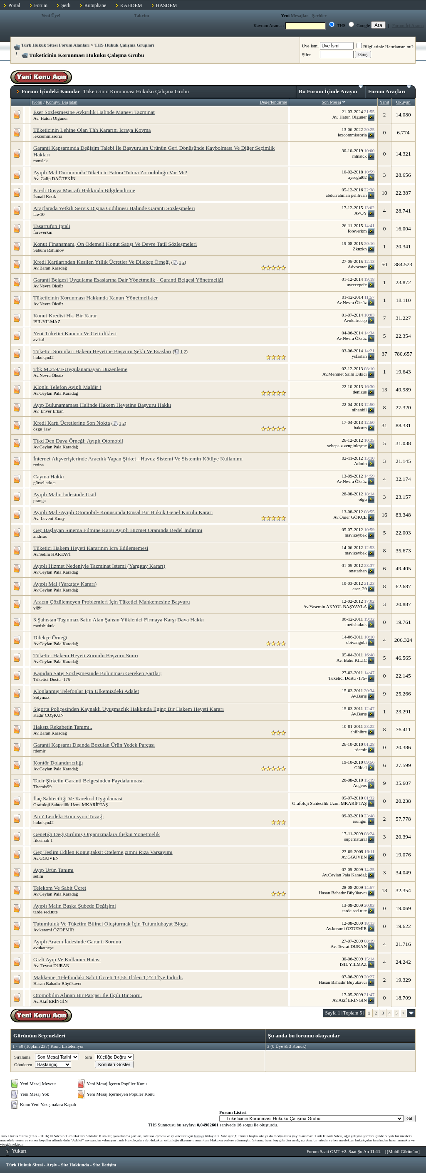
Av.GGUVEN (46, 858)
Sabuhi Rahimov (48, 249)
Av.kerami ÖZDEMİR (53, 929)
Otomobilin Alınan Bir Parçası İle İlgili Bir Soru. (87, 995)
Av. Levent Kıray (49, 518)
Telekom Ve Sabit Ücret (59, 888)
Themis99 (42, 786)
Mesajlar (299, 15)
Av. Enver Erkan (48, 410)
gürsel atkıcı (44, 482)
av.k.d (38, 339)
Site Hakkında (75, 1164)
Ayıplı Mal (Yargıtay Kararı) (65, 584)
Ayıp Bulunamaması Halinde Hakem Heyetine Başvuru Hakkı (102, 405)
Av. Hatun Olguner (50, 118)
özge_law (42, 428)
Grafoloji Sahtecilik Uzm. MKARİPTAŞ (70, 804)
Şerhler (319, 15)
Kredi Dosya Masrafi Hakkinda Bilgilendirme (84, 190)
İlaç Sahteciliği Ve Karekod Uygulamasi (77, 798)
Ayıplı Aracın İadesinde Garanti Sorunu (77, 941)
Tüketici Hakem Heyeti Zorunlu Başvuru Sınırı (85, 655)
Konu (37, 101)
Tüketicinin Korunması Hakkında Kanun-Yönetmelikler (95, 297)
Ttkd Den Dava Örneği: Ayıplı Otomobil (78, 441)
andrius (40, 536)
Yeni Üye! (50, 15)
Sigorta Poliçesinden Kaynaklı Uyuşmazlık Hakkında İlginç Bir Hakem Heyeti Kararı (128, 709)
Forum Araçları (389, 89)
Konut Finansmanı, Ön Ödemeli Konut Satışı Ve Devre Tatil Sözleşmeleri (115, 244)
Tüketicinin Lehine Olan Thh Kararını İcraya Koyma (92, 130)
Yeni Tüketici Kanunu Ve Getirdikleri (74, 333)
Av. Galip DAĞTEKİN (54, 178)
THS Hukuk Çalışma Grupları (124, 44)
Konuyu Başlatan (61, 101)
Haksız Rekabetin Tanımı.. (62, 727)
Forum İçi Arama (408, 25)
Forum (40, 5)
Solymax (41, 697)
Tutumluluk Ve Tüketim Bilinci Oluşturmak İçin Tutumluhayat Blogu (110, 924)
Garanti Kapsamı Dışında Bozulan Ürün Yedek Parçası (94, 745)
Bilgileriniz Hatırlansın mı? (385, 46)
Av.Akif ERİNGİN (50, 1001)
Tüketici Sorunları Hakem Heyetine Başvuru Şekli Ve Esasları (102, 351)
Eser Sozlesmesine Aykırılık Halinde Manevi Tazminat (94, 112)
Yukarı (16, 1151)
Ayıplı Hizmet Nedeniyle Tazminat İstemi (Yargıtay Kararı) (99, 566)
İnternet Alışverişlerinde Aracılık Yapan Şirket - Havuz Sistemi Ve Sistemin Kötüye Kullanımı (138, 458)
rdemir (39, 750)
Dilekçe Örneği (50, 637)
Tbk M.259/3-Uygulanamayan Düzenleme (80, 369)
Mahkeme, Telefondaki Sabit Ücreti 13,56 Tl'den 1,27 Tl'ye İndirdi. (108, 977)
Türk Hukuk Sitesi (24, 1164)
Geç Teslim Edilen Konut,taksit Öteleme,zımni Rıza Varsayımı (103, 852)
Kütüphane (95, 5)
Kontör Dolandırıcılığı (58, 763)
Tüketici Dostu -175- (52, 679)
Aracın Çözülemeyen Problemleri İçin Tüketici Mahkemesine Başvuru (111, 602)
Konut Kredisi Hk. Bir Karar (65, 315)
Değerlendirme (273, 101)
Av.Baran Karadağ (50, 267)
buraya (199, 1136)
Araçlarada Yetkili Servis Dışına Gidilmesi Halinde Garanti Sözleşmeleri (114, 208)
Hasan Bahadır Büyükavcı (57, 983)
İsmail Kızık (44, 196)
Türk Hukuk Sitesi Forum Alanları (55, 44)
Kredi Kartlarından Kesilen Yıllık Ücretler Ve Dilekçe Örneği (101, 262)
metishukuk (43, 625)
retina (38, 464)
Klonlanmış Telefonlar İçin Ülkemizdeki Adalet (86, 691)
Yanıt (384, 101)
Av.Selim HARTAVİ (52, 554)
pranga (39, 500)
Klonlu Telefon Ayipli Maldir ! (67, 387)
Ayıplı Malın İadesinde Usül (64, 494)
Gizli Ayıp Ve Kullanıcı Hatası (67, 959)
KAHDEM (131, 5)
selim (38, 876)
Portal (14, 5)
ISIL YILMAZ (46, 321)
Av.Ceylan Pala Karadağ (55, 393)
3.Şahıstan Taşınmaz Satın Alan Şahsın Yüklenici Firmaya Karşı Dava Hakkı (118, 619)
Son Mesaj (331, 101)
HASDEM (166, 5)
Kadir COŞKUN (48, 715)
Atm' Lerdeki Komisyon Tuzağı (68, 816)
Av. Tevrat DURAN (51, 965)
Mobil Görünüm (404, 1151)
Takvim (141, 15)
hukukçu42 (43, 357)
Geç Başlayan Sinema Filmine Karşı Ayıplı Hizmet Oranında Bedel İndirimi (117, 530)
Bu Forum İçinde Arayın (331, 89)
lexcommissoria (47, 136)
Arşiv (52, 1164)
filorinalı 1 (43, 840)
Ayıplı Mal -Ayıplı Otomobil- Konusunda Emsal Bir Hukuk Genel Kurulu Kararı (123, 512)
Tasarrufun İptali (51, 226)
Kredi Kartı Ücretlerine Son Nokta (71, 423)
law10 (39, 214)
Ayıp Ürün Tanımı (53, 870)
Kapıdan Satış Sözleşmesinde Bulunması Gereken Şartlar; (97, 673)
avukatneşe (43, 947)
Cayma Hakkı (48, 476)
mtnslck (40, 160)
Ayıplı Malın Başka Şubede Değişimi (74, 906)
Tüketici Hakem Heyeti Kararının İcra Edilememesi (90, 548)
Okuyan (403, 101)
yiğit (37, 607)
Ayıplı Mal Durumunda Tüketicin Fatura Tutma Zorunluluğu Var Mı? (110, 172)
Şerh (65, 5)
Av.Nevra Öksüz (48, 285)
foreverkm (42, 232)
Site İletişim (104, 1164)
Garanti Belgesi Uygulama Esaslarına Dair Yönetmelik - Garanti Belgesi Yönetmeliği (128, 280)
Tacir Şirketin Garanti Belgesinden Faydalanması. (88, 780)
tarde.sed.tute (45, 911)
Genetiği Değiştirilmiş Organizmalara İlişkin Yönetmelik (96, 834)
